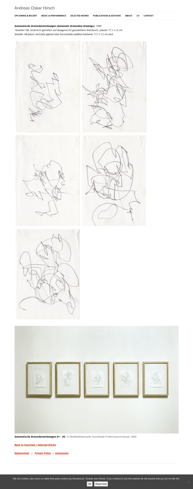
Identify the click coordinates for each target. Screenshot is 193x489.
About (128, 15)
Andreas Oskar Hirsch (35, 8)
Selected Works (79, 15)
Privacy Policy (43, 453)
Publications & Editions (107, 15)
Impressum (62, 453)
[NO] (188, 482)
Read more (101, 484)
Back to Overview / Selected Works (35, 444)
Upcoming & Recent (26, 15)
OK (89, 484)
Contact (149, 15)
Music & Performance (53, 15)
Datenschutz (22, 453)
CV (138, 15)
